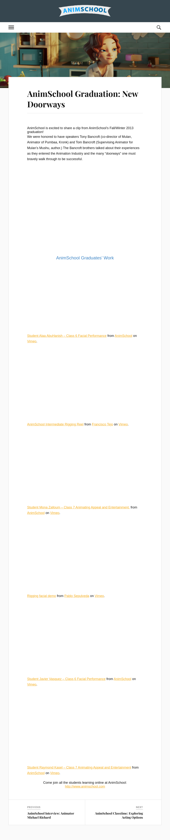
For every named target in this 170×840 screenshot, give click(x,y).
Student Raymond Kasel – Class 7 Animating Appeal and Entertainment (79, 767)
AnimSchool (123, 336)
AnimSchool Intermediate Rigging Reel (55, 424)
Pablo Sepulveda (76, 596)
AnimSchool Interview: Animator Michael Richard (50, 815)
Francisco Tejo (102, 424)
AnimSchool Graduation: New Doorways (82, 98)
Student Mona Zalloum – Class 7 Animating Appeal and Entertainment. (78, 507)
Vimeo (31, 341)
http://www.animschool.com (85, 786)
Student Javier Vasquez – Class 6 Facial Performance (66, 679)
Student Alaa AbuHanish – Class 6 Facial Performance (67, 336)
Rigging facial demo (41, 596)
